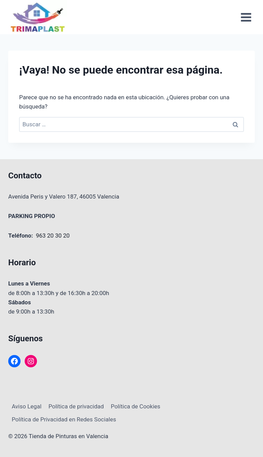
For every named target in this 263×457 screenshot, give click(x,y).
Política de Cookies (136, 406)
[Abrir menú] (246, 17)
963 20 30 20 (53, 235)
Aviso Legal (26, 406)
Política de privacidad (76, 406)
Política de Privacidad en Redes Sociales (64, 419)
